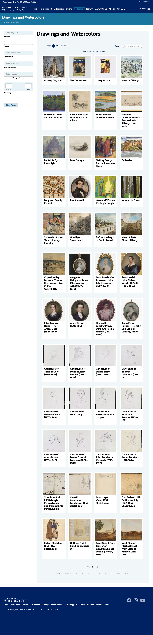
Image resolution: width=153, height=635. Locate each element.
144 (61, 46)
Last (126, 574)
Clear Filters (11, 105)
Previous (68, 574)
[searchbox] (18, 43)
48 (54, 46)
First (58, 574)
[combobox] (18, 43)
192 (64, 46)
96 (57, 46)
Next (118, 574)
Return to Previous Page (11, 22)
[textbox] (132, 46)
